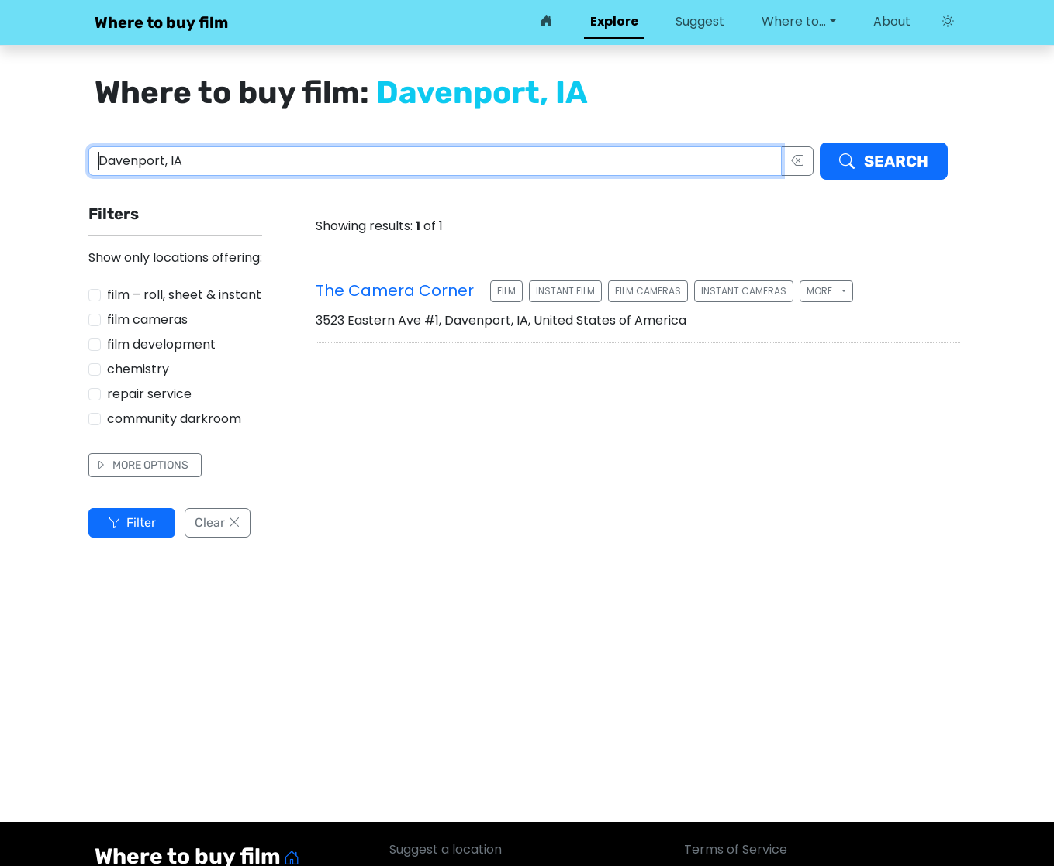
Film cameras (648, 290)
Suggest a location (445, 849)
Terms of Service (735, 849)
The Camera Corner (395, 290)
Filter (132, 522)
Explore (614, 21)
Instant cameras (743, 290)
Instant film (565, 290)
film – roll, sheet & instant (184, 295)
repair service (149, 394)
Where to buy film (161, 22)
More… (823, 290)
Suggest (700, 21)
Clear (217, 522)
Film (506, 290)
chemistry (138, 369)
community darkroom (174, 419)
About (892, 21)
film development (161, 344)
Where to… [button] (794, 21)
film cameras (147, 319)
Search (883, 161)
